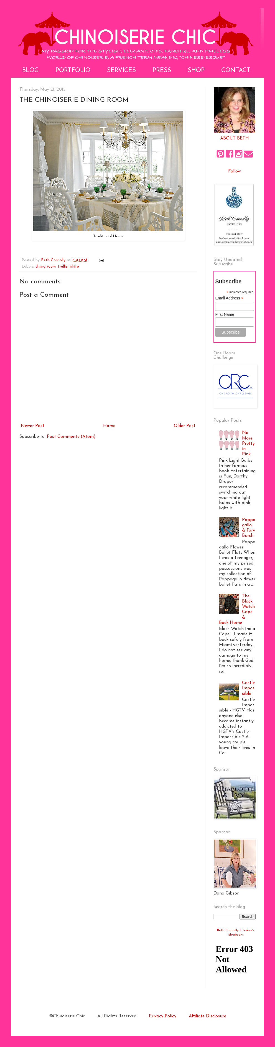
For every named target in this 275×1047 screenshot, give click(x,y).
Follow (234, 171)
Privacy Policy (162, 1016)
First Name (224, 314)
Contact (235, 70)
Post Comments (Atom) (71, 436)
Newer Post (32, 426)
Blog (30, 70)
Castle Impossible (248, 688)
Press (161, 70)
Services (121, 70)
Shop (196, 70)
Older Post (184, 426)
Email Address (229, 298)
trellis (62, 267)
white (74, 267)
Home (109, 426)
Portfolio (72, 70)
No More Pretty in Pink (248, 443)
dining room (45, 267)
